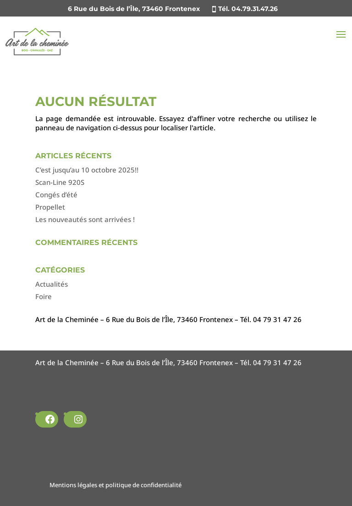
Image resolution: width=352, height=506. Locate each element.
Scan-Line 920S (59, 182)
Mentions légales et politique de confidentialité (116, 485)
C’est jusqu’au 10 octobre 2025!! (86, 169)
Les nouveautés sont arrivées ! (85, 219)
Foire (43, 296)
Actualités (51, 284)
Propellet (50, 206)
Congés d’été (56, 194)
